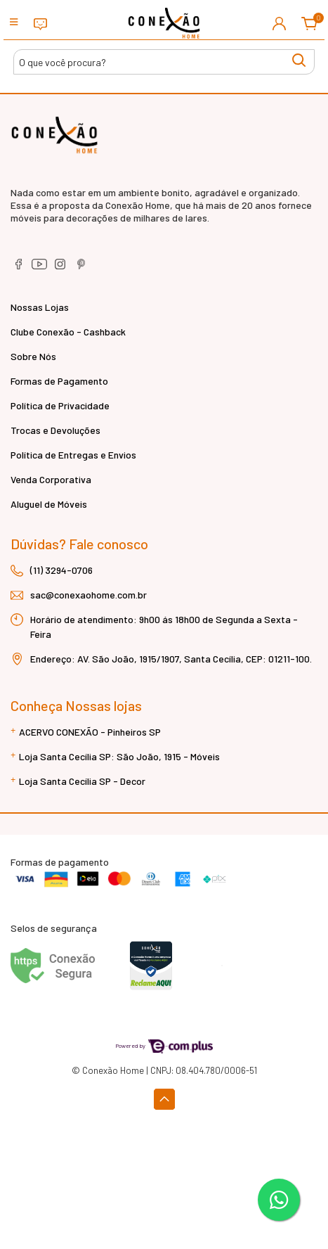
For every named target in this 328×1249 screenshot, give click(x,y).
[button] (279, 23)
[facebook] (19, 268)
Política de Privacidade (60, 405)
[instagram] (61, 268)
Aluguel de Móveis (49, 504)
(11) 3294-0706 (61, 570)
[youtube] (40, 268)
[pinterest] (81, 268)
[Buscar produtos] (164, 62)
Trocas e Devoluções (55, 430)
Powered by (164, 1045)
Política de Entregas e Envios (73, 455)
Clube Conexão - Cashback (68, 332)
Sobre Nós (33, 356)
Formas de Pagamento (59, 381)
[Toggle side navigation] (15, 22)
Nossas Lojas (40, 307)
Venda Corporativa (51, 479)
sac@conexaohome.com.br (88, 595)
